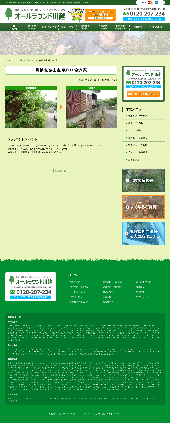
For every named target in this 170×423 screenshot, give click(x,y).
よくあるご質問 (142, 282)
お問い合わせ (141, 297)
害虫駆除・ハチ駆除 (137, 145)
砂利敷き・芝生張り (137, 138)
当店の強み (74, 282)
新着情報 (139, 292)
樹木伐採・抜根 (76, 292)
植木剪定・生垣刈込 (137, 116)
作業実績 (106, 297)
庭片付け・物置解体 (137, 152)
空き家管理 (133, 159)
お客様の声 (107, 302)
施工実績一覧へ (61, 171)
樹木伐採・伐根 (135, 123)
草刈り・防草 (134, 130)
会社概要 (139, 287)
